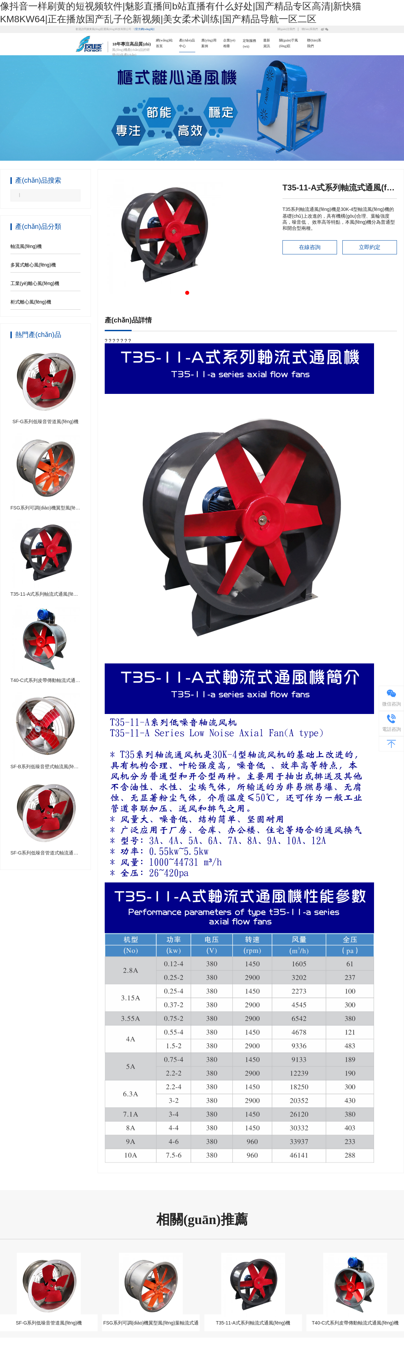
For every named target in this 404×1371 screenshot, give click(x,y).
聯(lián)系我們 (310, 29)
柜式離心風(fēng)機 (30, 302)
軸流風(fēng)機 (26, 246)
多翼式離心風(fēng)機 (33, 265)
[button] (187, 293)
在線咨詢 (310, 247)
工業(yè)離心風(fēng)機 (34, 283)
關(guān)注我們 (286, 29)
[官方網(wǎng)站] (145, 29)
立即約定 (369, 247)
